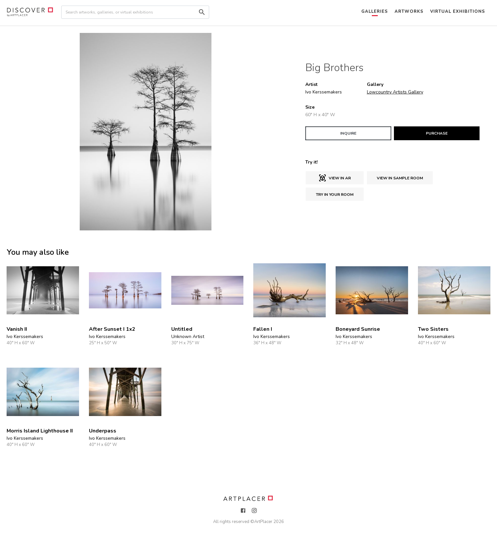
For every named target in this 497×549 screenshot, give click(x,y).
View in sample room (400, 178)
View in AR (334, 178)
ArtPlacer (263, 522)
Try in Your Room (334, 194)
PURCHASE (437, 133)
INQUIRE (348, 133)
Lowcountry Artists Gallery (395, 92)
